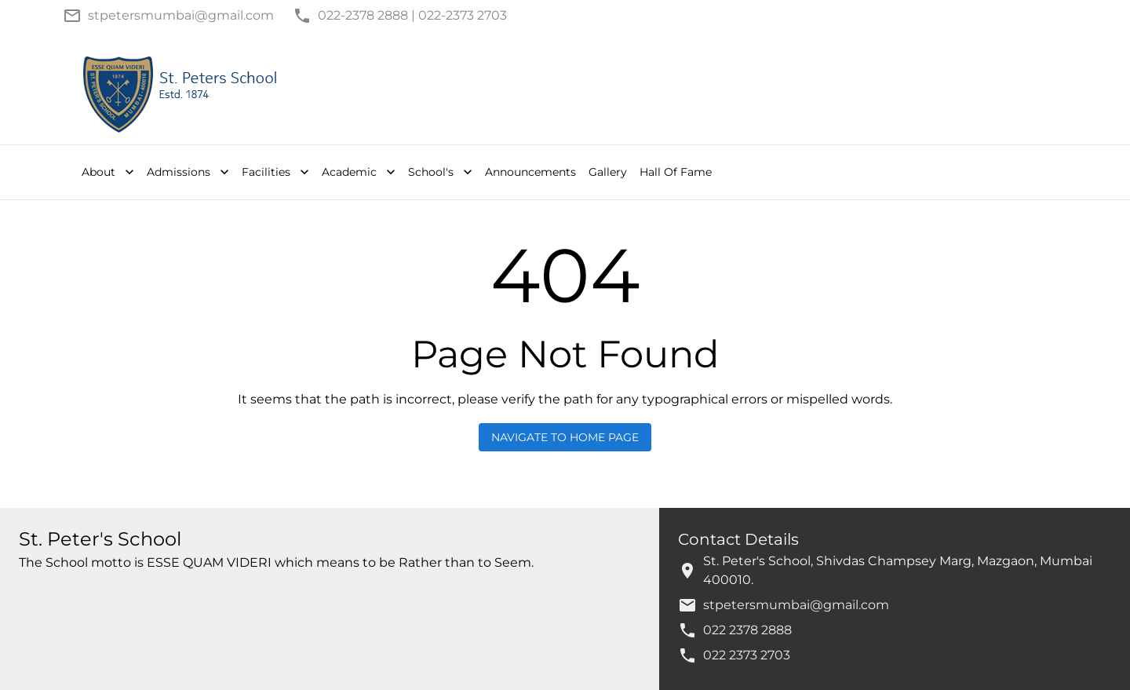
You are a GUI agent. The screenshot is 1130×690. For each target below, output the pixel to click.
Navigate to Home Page (565, 437)
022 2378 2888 (747, 629)
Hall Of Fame (676, 172)
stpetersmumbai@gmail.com (796, 604)
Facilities (277, 172)
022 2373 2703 (746, 655)
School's (442, 172)
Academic (360, 172)
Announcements (530, 172)
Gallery (608, 172)
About (109, 172)
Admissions (189, 172)
